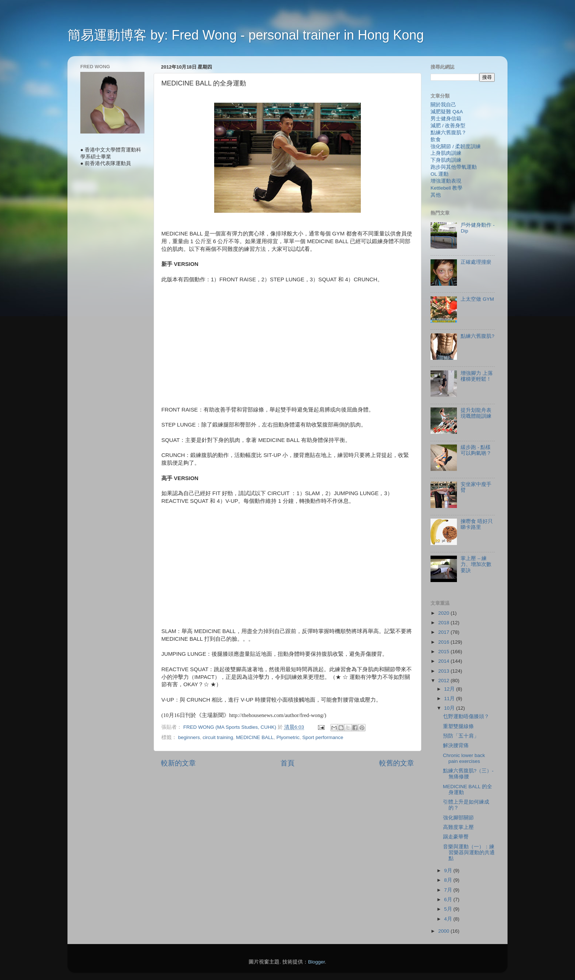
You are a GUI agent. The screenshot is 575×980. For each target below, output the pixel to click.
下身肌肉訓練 (446, 160)
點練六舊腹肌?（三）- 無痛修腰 (468, 773)
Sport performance (322, 737)
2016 (444, 642)
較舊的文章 (396, 763)
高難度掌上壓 (458, 827)
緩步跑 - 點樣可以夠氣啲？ (476, 450)
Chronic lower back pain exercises (464, 758)
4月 (448, 919)
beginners (189, 737)
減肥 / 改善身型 (448, 125)
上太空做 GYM (477, 299)
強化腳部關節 (458, 817)
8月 (448, 880)
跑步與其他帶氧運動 (454, 167)
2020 (444, 613)
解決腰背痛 (456, 745)
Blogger (316, 962)
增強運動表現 (446, 181)
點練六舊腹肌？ (448, 132)
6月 (448, 899)
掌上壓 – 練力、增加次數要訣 (476, 564)
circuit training (218, 737)
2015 (444, 651)
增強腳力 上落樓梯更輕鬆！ (477, 376)
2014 (444, 661)
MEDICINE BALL (255, 737)
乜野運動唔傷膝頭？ (466, 716)
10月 (450, 708)
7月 (448, 890)
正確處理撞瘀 (476, 262)
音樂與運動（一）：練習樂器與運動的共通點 (469, 852)
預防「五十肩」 (461, 736)
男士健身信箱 (446, 118)
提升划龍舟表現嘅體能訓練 (476, 413)
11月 (450, 698)
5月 (448, 909)
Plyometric (288, 737)
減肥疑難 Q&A (447, 111)
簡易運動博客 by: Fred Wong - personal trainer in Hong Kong (245, 35)
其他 (436, 195)
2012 (444, 680)
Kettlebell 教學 (446, 188)
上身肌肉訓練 (446, 153)
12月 (450, 689)
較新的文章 (178, 763)
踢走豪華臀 (456, 837)
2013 (444, 671)
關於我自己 (443, 104)
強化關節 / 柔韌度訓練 (456, 146)
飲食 (436, 139)
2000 (444, 931)
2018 (444, 622)
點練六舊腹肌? (477, 336)
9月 (448, 870)
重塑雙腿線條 (458, 726)
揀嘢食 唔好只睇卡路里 (477, 524)
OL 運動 (439, 174)
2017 (444, 632)
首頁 (287, 763)
